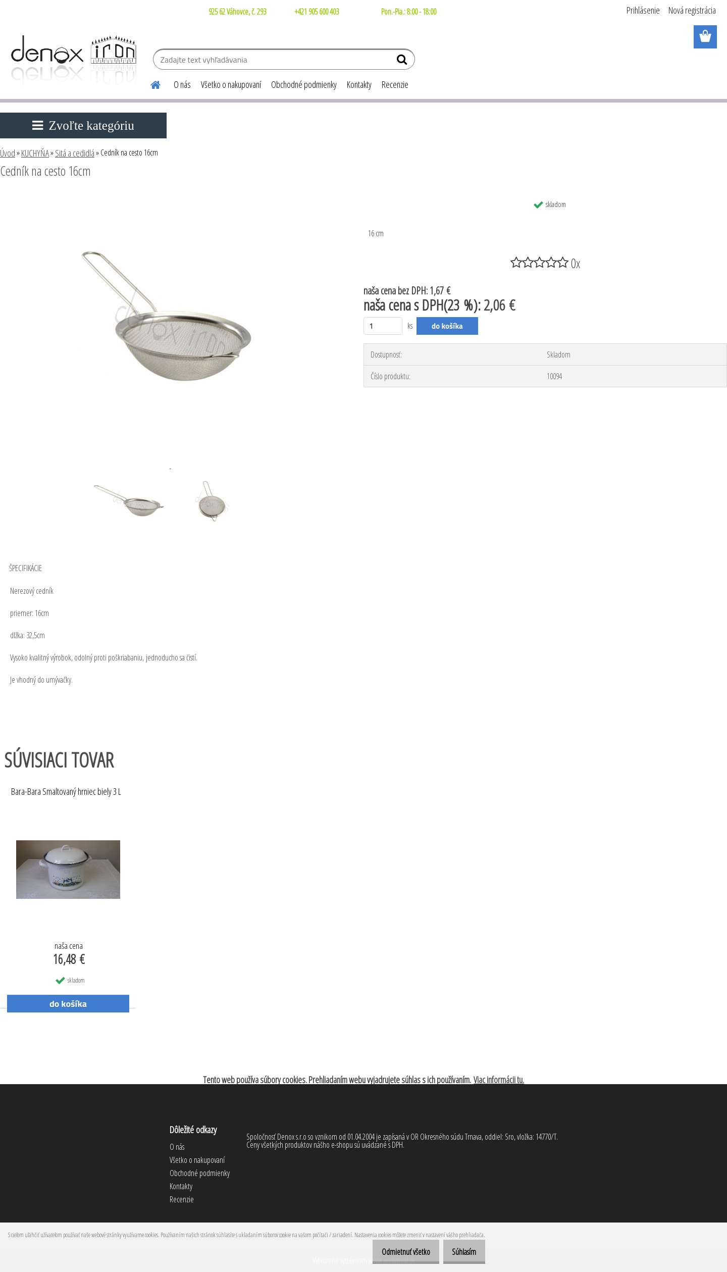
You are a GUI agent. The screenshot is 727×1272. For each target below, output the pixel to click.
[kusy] (383, 326)
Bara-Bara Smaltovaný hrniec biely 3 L (66, 791)
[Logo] (72, 60)
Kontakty (359, 84)
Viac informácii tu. (499, 1080)
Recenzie (395, 84)
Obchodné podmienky (304, 84)
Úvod (7, 153)
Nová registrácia (692, 10)
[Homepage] (149, 83)
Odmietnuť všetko (395, 1251)
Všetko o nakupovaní (231, 84)
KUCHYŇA (35, 153)
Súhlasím (460, 1251)
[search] (403, 61)
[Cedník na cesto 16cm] (169, 198)
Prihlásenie (643, 10)
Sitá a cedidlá (74, 153)
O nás (182, 84)
